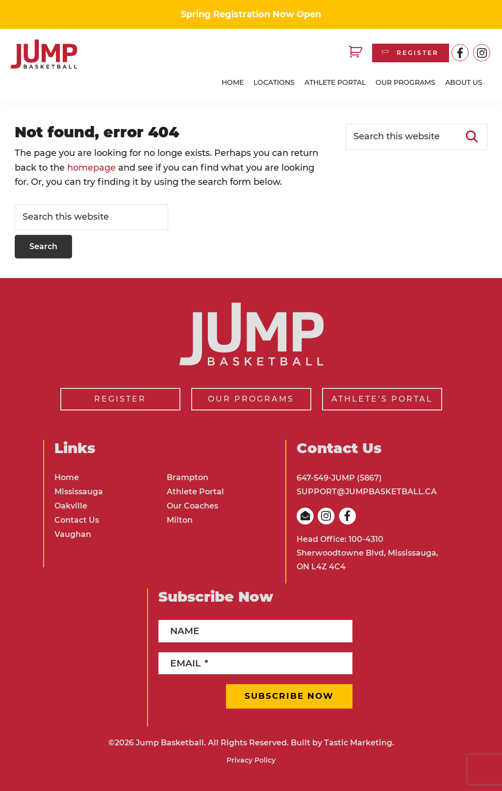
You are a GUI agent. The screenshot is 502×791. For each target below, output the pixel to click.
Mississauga (78, 491)
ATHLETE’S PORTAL (382, 399)
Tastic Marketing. (359, 742)
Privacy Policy (251, 760)
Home (66, 477)
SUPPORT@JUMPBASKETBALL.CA (367, 491)
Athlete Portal (195, 491)
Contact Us (76, 520)
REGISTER (409, 52)
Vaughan (72, 534)
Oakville (70, 505)
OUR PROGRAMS (251, 399)
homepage (91, 167)
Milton (180, 520)
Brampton (187, 477)
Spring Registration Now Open (251, 14)
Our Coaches (192, 505)
